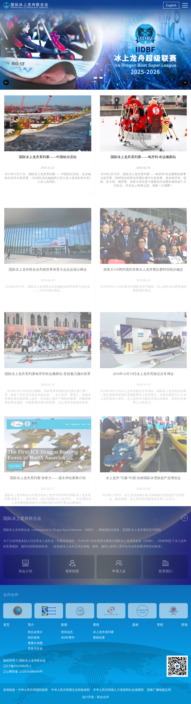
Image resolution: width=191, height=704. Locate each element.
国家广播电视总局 (159, 689)
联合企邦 (103, 697)
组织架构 (34, 637)
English (171, 5)
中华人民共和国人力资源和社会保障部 (118, 689)
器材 (135, 624)
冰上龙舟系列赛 (103, 632)
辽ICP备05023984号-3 (17, 666)
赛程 (96, 624)
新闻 (64, 624)
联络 (184, 624)
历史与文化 (35, 648)
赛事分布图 (35, 643)
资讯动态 (67, 632)
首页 (6, 624)
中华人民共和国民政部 (33, 689)
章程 (160, 624)
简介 (31, 624)
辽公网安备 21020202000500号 (23, 671)
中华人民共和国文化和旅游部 (70, 689)
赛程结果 (99, 637)
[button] (90, 78)
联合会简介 (35, 632)
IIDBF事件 (68, 637)
